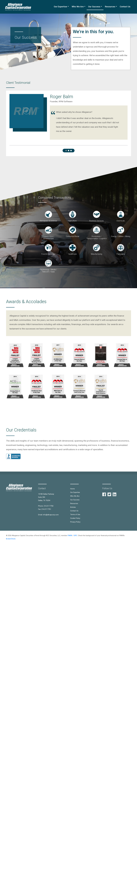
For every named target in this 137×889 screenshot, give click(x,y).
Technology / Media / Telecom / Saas (48, 270)
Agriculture (72, 221)
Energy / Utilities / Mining (120, 236)
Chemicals (121, 221)
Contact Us (125, 6)
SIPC (75, 536)
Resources (110, 6)
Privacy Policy (75, 522)
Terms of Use (75, 515)
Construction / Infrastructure (48, 237)
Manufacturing (96, 254)
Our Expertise (60, 6)
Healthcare (72, 254)
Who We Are (78, 6)
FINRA (70, 536)
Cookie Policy (75, 518)
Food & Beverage (48, 254)
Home (72, 489)
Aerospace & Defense (48, 221)
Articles (73, 507)
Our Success (94, 6)
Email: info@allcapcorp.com (48, 515)
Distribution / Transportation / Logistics (96, 237)
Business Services (96, 221)
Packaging (121, 254)
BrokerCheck (10, 539)
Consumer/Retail (72, 236)
